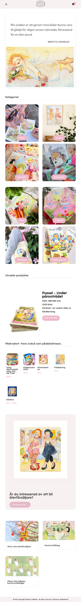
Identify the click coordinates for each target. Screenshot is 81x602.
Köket (21, 220)
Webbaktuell (64, 599)
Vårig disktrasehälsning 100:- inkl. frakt (12, 370)
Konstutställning (52, 545)
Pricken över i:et (59, 260)
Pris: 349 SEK (51, 320)
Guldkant (59, 220)
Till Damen (22, 260)
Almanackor (59, 177)
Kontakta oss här (19, 505)
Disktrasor (21, 177)
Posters (59, 138)
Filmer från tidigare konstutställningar (16, 582)
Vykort (22, 138)
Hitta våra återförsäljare (19, 546)
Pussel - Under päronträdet (54, 297)
